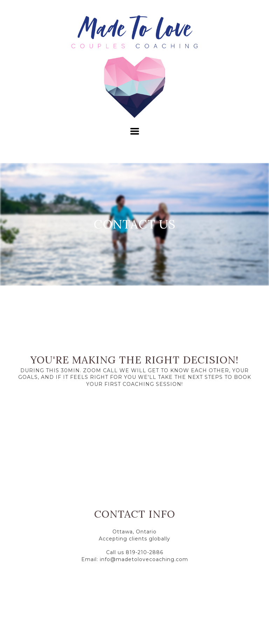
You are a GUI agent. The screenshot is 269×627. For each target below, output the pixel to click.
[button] (134, 131)
